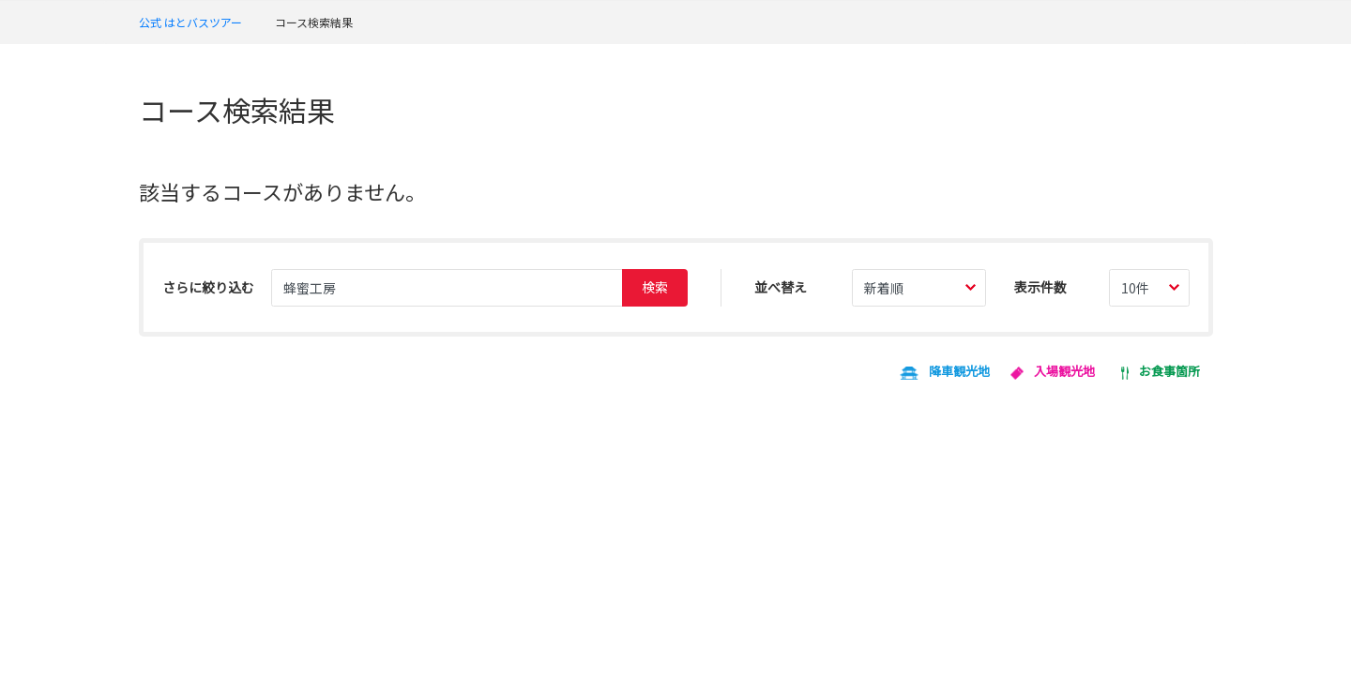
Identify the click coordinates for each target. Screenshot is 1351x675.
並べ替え (780, 287)
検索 (655, 287)
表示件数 (1040, 287)
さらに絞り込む (208, 287)
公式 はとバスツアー (190, 22)
